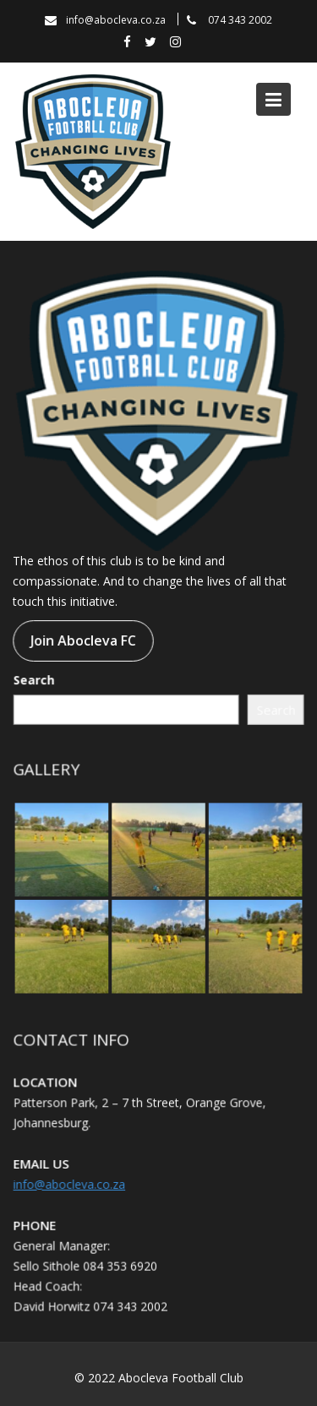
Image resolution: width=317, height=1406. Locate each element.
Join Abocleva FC (83, 640)
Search (34, 680)
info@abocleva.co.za (69, 1183)
